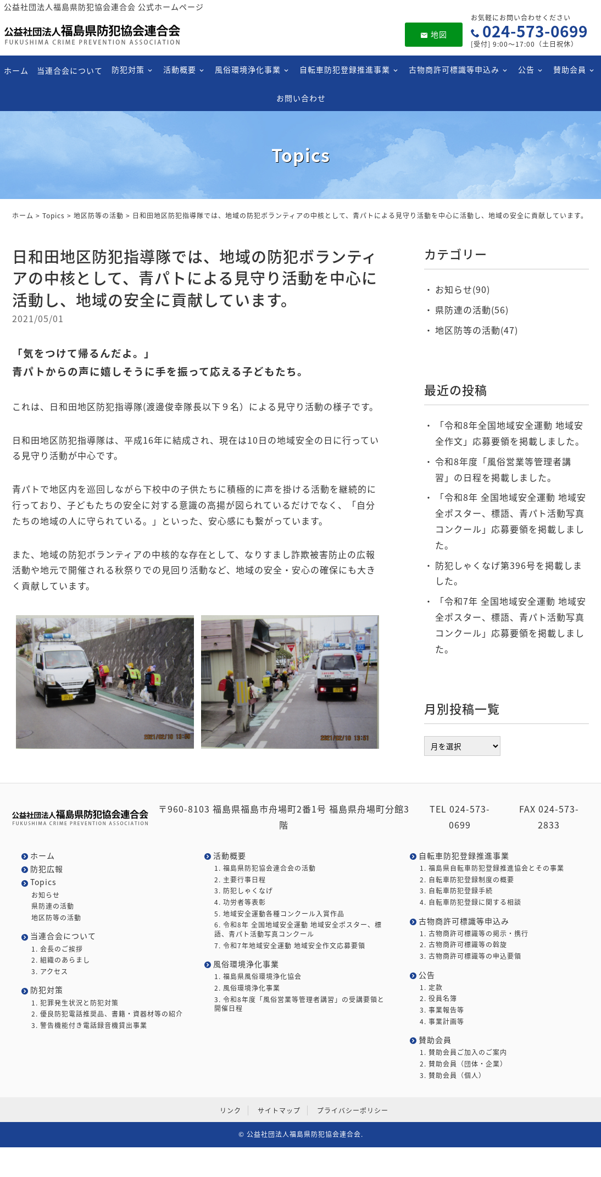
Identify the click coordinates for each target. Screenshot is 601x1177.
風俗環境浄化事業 (247, 69)
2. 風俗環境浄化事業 (247, 988)
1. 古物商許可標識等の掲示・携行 (474, 933)
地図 (433, 34)
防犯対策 (127, 69)
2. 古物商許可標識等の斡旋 (463, 944)
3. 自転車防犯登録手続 (456, 891)
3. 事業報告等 (442, 1010)
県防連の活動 (52, 906)
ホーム (15, 69)
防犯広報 (46, 869)
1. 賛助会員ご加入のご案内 (463, 1052)
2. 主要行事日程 (240, 880)
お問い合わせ (300, 97)
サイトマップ (279, 1110)
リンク (230, 1110)
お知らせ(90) (462, 289)
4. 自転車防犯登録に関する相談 (470, 902)
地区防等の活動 (99, 215)
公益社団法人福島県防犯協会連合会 (304, 1134)
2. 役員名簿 (438, 998)
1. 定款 (431, 987)
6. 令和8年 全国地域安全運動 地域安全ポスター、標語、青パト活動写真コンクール (298, 929)
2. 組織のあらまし (60, 960)
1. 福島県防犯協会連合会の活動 (265, 868)
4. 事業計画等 (442, 1021)
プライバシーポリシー (352, 1110)
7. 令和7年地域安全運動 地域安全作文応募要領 (289, 946)
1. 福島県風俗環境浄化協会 (258, 976)
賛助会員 (569, 69)
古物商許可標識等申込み (453, 69)
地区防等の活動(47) (476, 329)
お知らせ (45, 895)
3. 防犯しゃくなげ (243, 891)
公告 (525, 69)
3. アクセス (49, 971)
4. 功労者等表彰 (240, 902)
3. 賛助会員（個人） (453, 1075)
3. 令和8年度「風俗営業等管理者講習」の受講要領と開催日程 (299, 1004)
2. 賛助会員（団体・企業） (463, 1064)
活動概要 (179, 69)
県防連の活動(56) (472, 309)
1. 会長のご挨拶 (57, 949)
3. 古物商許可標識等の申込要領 (470, 956)
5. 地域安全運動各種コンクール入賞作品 (279, 914)
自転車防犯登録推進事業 (344, 69)
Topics (53, 215)
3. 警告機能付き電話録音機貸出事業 (89, 1025)
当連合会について (70, 69)
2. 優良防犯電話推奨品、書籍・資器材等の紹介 (107, 1014)
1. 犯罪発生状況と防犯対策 (75, 1003)
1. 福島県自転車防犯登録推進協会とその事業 (492, 868)
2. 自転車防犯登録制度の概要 (467, 880)
